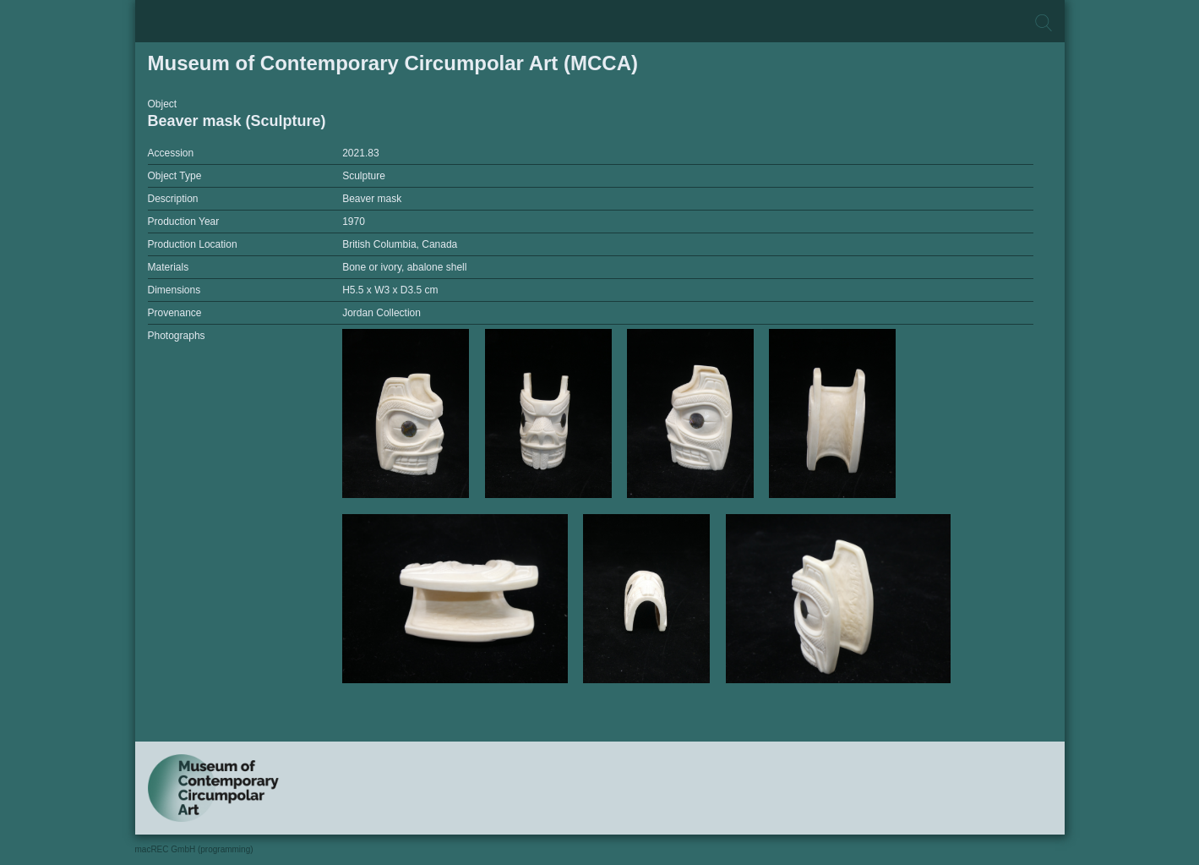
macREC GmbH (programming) (194, 849)
